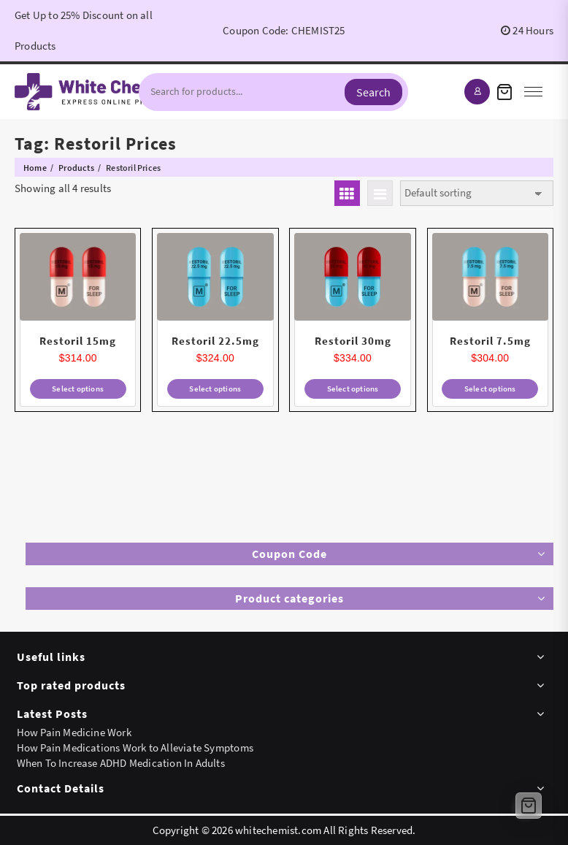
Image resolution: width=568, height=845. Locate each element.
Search (373, 92)
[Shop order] (476, 193)
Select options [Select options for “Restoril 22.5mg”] (215, 388)
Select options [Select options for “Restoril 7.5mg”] (490, 388)
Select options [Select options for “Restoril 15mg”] (78, 388)
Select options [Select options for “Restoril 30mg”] (353, 388)
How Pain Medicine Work (74, 732)
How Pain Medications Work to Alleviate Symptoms (135, 747)
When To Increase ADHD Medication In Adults (121, 763)
